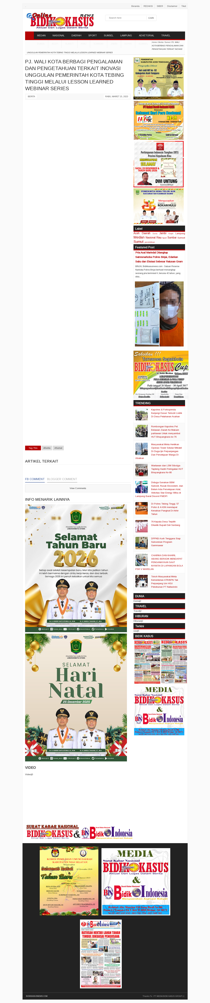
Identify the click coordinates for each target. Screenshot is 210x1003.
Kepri (128, 43)
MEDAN (41, 35)
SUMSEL (108, 35)
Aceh (55, 43)
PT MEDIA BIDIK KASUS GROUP (168, 996)
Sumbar (99, 43)
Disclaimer (172, 6)
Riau (84, 43)
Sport (164, 238)
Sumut (69, 43)
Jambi (114, 43)
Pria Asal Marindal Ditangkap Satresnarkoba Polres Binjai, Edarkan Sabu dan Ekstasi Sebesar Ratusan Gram (159, 257)
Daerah (146, 233)
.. (25, 6)
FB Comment (35, 479)
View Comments (78, 488)
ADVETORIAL (146, 35)
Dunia (155, 234)
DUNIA (41, 43)
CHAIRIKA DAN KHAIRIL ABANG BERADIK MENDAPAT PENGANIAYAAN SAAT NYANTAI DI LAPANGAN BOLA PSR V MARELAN (159, 562)
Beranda (135, 6)
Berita (31, 96)
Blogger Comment (62, 479)
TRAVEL (165, 35)
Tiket (183, 6)
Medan (138, 237)
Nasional (150, 237)
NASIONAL (58, 35)
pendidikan (150, 242)
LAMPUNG (126, 35)
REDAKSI (148, 6)
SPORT (92, 35)
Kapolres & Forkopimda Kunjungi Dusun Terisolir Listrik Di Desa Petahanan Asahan (166, 413)
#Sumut (58, 448)
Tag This (33, 448)
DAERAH (76, 35)
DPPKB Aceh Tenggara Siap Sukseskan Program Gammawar (166, 542)
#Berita (46, 448)
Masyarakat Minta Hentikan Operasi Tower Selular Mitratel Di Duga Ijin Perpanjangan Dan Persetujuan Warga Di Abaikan (158, 451)
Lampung (180, 233)
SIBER (160, 6)
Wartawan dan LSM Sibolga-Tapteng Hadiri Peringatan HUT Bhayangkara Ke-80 (167, 469)
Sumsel (143, 43)
